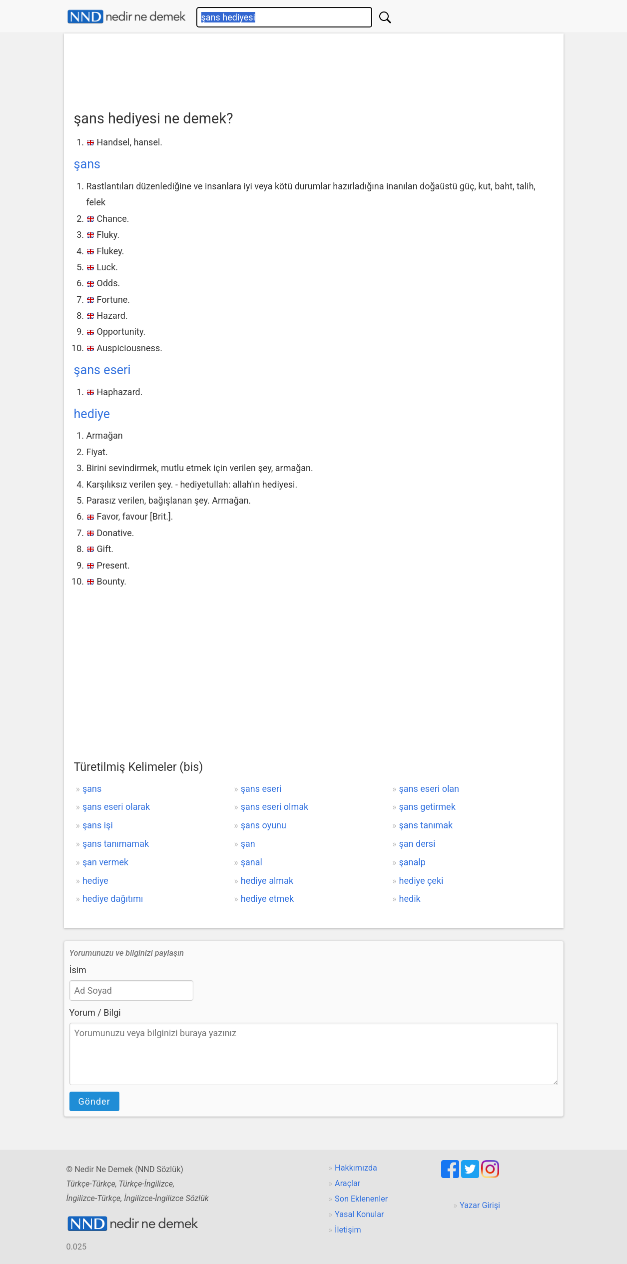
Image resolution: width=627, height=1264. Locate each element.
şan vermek (105, 862)
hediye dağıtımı (112, 898)
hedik (410, 898)
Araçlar (347, 1183)
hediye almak (267, 880)
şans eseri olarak (116, 806)
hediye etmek (267, 898)
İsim (77, 970)
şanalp (412, 862)
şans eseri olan (429, 788)
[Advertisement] (314, 68)
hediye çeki (421, 880)
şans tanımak (426, 825)
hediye (92, 414)
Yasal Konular (359, 1214)
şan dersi (417, 843)
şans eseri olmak (274, 806)
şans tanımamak (115, 843)
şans (87, 164)
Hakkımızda (356, 1168)
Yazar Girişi (480, 1205)
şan (248, 843)
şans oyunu (263, 825)
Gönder (94, 1101)
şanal (251, 862)
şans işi (97, 825)
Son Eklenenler (361, 1199)
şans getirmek (427, 806)
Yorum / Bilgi (95, 1012)
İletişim (348, 1230)
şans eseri (102, 370)
